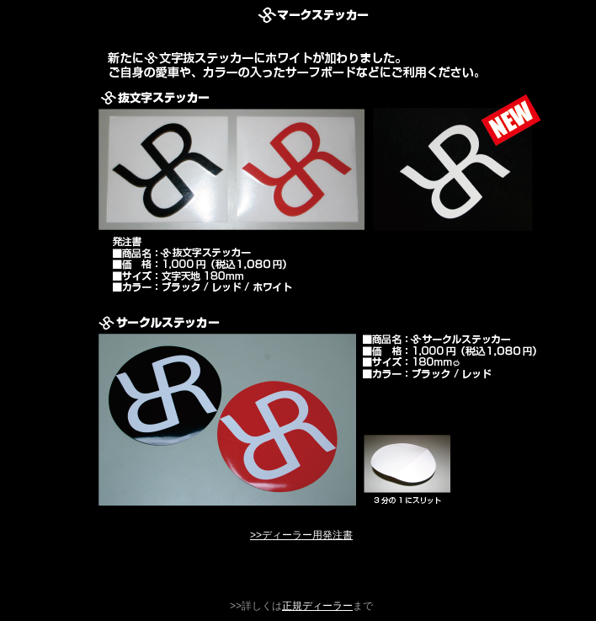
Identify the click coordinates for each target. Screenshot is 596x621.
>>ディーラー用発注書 (301, 535)
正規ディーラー (317, 606)
